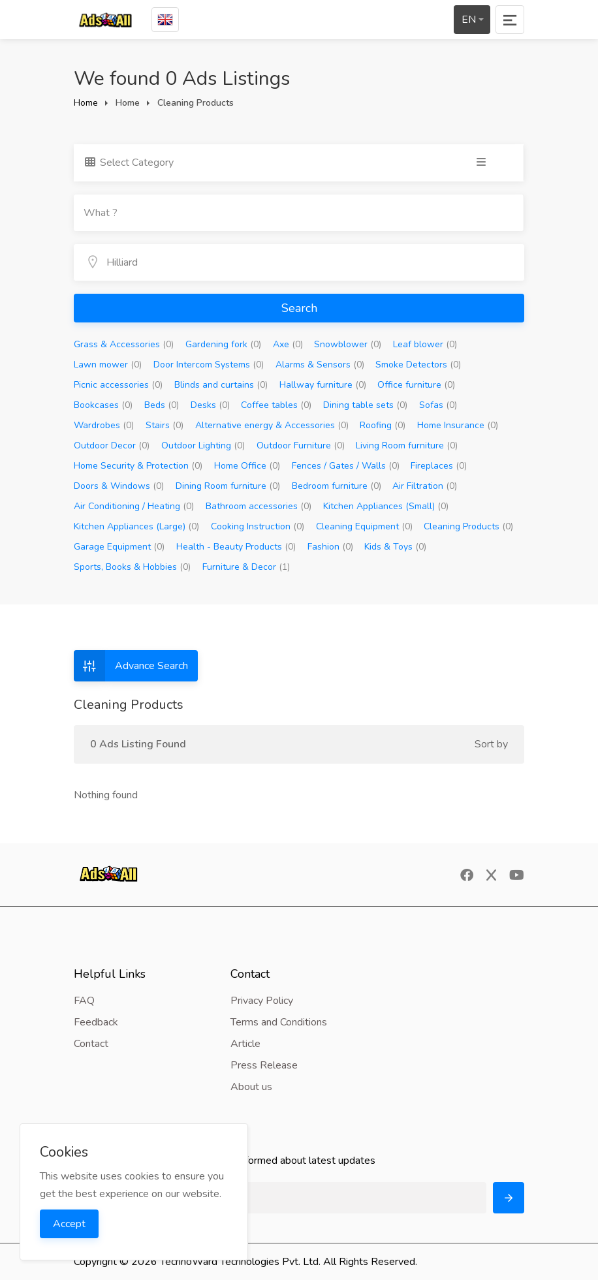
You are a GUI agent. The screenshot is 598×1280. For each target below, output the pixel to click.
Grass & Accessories (124, 344)
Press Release (264, 1065)
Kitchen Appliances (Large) (136, 526)
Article (245, 1044)
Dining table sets (365, 405)
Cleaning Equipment (364, 526)
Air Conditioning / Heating (134, 506)
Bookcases (103, 405)
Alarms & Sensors (319, 364)
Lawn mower (108, 364)
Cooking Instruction (257, 526)
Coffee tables (276, 405)
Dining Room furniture (228, 486)
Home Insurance (457, 425)
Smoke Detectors (418, 364)
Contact (91, 1044)
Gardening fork (223, 344)
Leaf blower (425, 344)
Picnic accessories (118, 385)
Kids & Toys (395, 546)
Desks (210, 405)
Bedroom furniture (336, 486)
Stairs (164, 425)
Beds (161, 405)
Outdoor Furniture (301, 445)
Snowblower (347, 344)
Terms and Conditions (278, 1022)
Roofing (382, 425)
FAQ (84, 1000)
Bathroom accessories (258, 506)
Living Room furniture (407, 445)
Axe (288, 344)
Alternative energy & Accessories (272, 425)
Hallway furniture (322, 385)
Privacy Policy (261, 1000)
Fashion (330, 546)
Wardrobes (104, 425)
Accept (69, 1224)
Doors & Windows (119, 486)
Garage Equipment (119, 546)
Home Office (247, 466)
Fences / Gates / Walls (346, 466)
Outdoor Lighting (203, 445)
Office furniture (416, 385)
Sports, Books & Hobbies (132, 567)
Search (299, 308)
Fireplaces (439, 466)
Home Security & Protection (138, 466)
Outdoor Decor (112, 445)
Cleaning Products (468, 526)
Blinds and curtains (221, 385)
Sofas (438, 405)
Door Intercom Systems (208, 364)
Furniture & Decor (246, 567)
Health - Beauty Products (236, 546)
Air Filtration (424, 486)
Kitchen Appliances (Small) (385, 506)
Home (86, 103)
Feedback (96, 1022)
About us (251, 1087)
